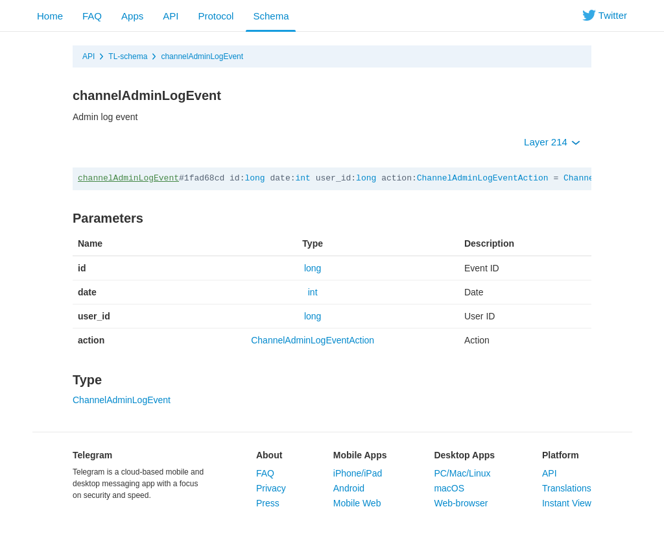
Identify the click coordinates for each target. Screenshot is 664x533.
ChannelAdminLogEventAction (483, 178)
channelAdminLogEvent (202, 56)
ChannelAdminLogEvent (122, 400)
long (254, 178)
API (170, 15)
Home (50, 15)
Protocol (215, 15)
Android (348, 488)
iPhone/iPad (358, 473)
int (302, 178)
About (269, 455)
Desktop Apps (464, 455)
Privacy (271, 488)
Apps (132, 15)
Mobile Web (357, 503)
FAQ (92, 15)
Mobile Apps (360, 455)
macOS (449, 488)
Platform (560, 455)
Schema (271, 15)
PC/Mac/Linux (462, 473)
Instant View (566, 503)
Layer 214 (552, 141)
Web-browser (461, 503)
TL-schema (127, 56)
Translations (566, 488)
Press (267, 503)
